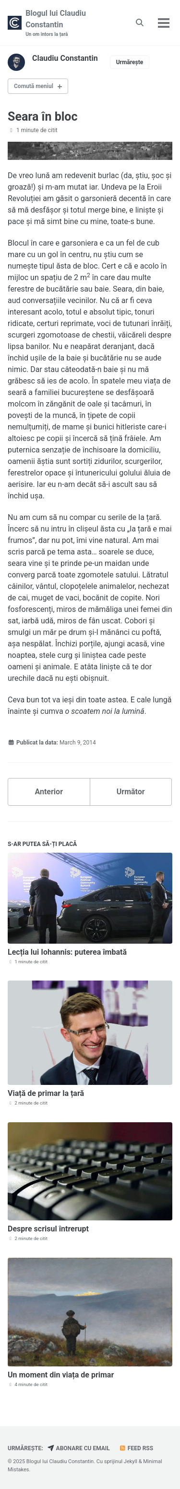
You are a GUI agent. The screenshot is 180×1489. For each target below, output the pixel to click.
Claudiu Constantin (65, 58)
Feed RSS (136, 1448)
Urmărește (130, 62)
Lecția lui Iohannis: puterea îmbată (67, 952)
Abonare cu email (79, 1448)
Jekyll (130, 1461)
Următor (131, 791)
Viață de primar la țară (46, 1093)
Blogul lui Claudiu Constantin (71, 23)
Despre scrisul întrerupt (48, 1228)
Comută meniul (33, 86)
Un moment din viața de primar (61, 1374)
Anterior (49, 791)
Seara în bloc (42, 117)
